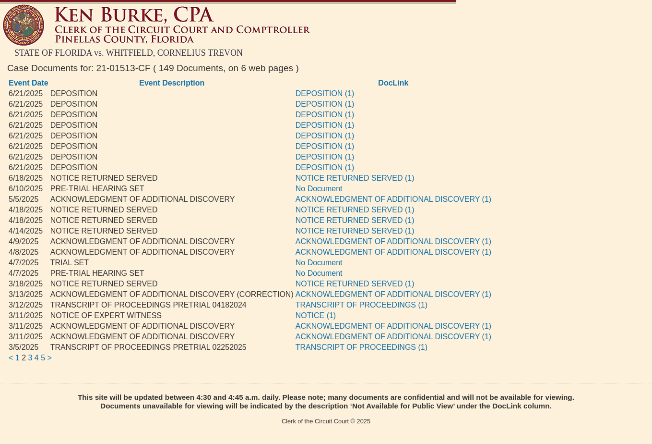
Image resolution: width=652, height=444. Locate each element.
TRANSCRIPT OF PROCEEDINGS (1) (361, 305)
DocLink (393, 83)
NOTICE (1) (316, 315)
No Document (319, 189)
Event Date (28, 83)
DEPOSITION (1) (325, 93)
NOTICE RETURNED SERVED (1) (355, 178)
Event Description (171, 83)
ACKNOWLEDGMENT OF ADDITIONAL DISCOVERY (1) (393, 199)
